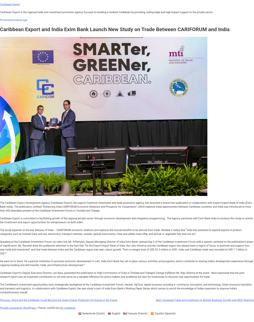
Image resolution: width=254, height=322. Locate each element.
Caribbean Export (10, 4)
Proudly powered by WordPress (18, 308)
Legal (24, 20)
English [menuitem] (116, 313)
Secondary (15, 20)
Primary (4, 20)
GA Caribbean (67, 308)
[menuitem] (91, 313)
